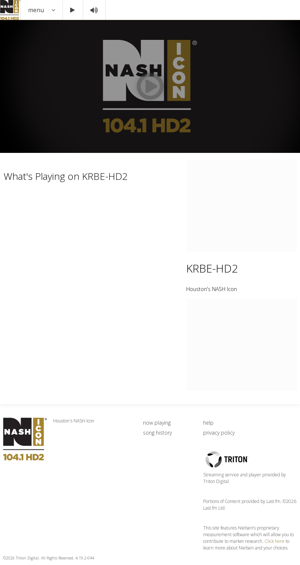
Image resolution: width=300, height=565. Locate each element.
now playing (157, 422)
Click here (274, 541)
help (208, 422)
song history (157, 432)
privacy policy (219, 432)
